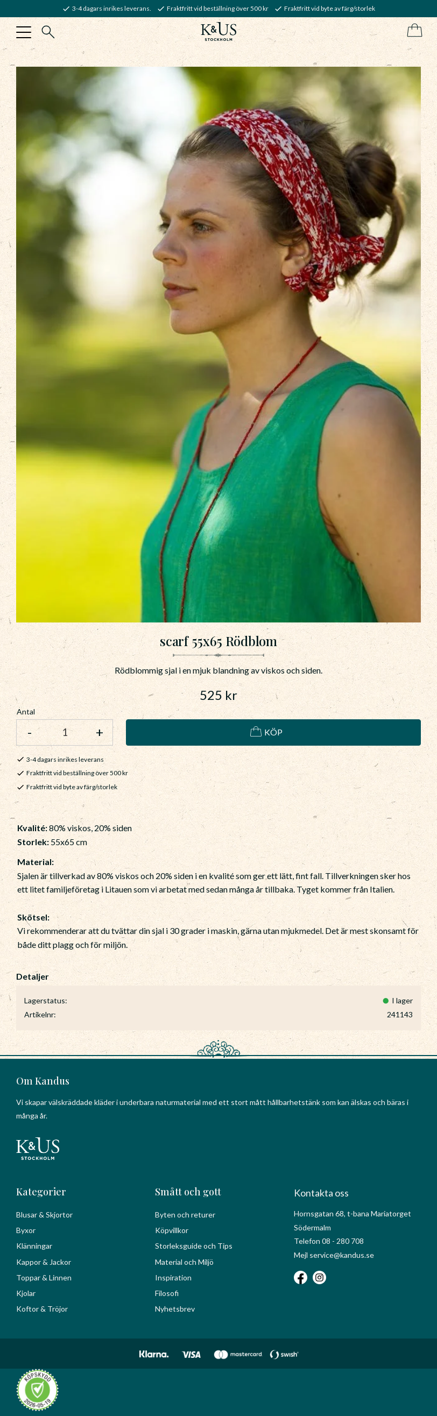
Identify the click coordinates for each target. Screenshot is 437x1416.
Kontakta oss (321, 1193)
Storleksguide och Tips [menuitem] (193, 1245)
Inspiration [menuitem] (173, 1277)
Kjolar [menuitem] (26, 1293)
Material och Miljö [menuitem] (184, 1261)
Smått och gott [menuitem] (188, 1191)
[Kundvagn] (412, 31)
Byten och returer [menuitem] (185, 1214)
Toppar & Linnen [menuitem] (44, 1277)
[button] (24, 32)
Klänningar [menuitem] (34, 1245)
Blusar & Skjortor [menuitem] (44, 1214)
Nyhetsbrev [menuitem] (175, 1308)
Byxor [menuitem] (26, 1230)
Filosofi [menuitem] (167, 1293)
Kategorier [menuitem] (41, 1191)
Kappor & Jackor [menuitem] (43, 1261)
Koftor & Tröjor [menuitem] (42, 1308)
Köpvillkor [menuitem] (171, 1230)
